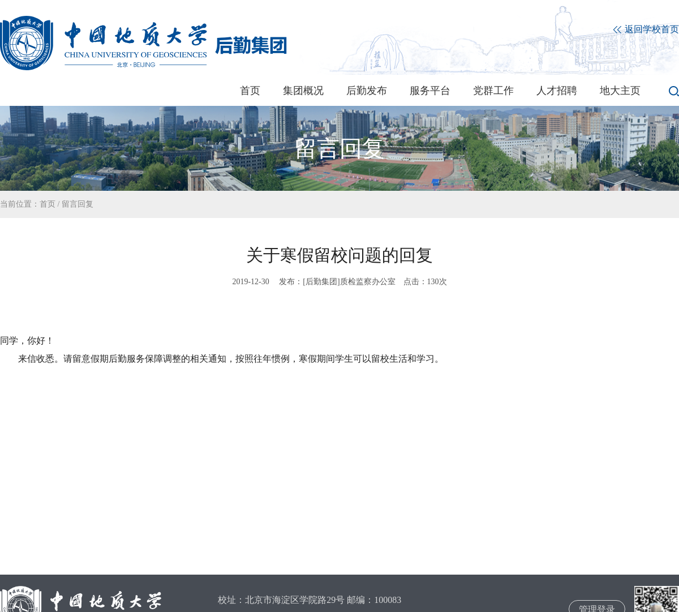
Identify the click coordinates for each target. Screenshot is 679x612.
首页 (250, 90)
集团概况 (303, 90)
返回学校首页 (646, 29)
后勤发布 (366, 90)
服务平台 (430, 90)
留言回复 (77, 204)
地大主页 (620, 90)
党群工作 (493, 90)
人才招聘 (556, 90)
